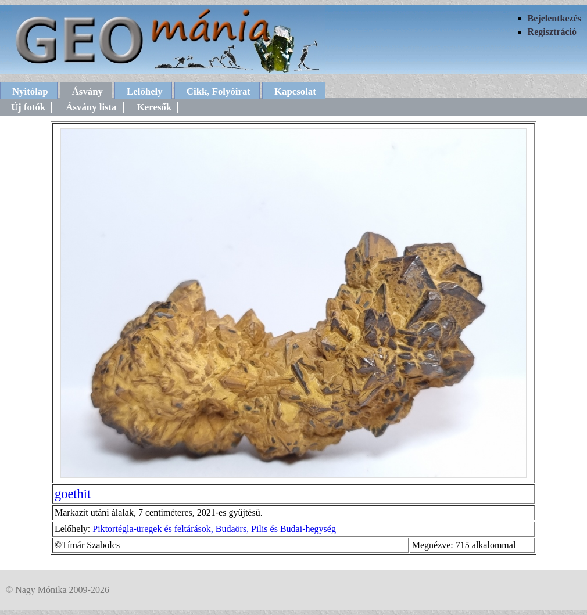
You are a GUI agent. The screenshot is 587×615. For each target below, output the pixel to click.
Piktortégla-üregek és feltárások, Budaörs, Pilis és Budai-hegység (214, 529)
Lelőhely (145, 91)
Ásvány (87, 91)
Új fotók (28, 107)
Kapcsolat (295, 91)
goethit (73, 494)
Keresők (154, 107)
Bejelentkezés (554, 18)
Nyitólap (30, 91)
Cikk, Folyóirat (218, 91)
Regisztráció (552, 32)
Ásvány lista (91, 107)
